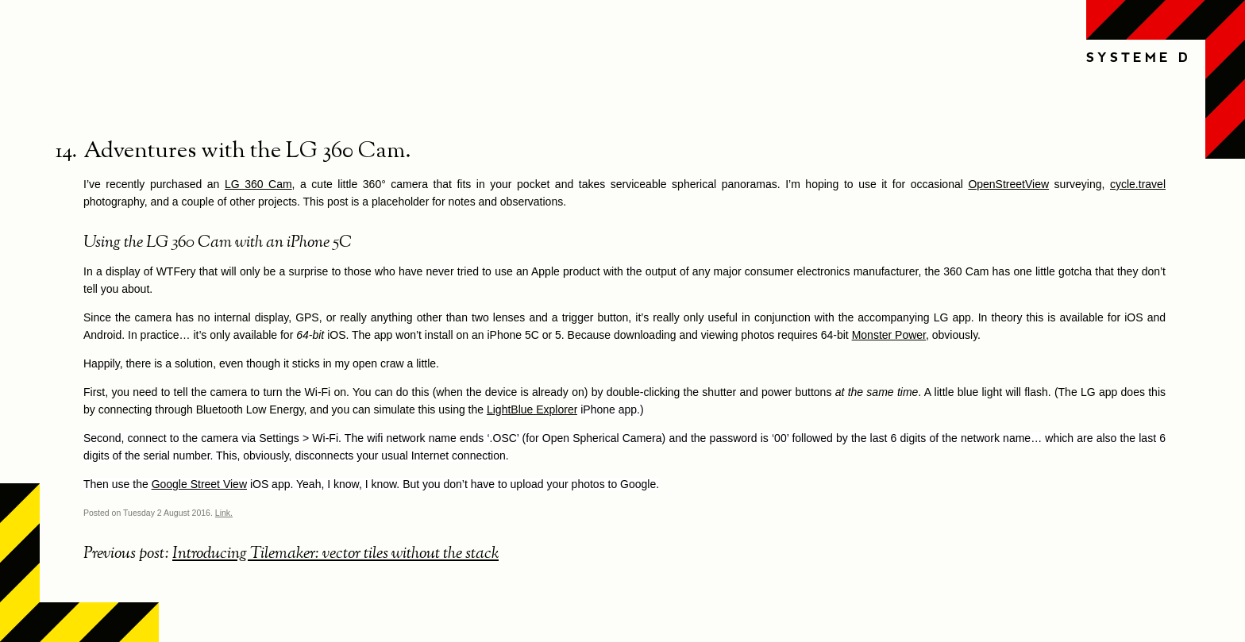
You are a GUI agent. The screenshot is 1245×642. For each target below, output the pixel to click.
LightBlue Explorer (532, 409)
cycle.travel (1138, 184)
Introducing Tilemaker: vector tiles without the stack (335, 554)
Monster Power (889, 335)
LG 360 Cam (258, 184)
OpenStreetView (1008, 184)
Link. (224, 512)
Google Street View (199, 484)
